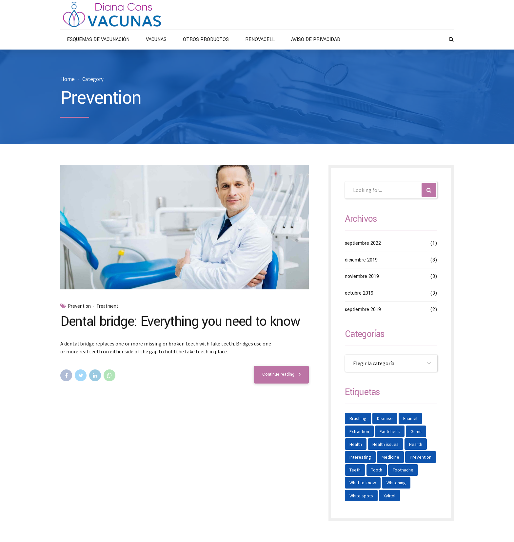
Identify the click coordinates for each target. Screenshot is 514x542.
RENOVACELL (260, 39)
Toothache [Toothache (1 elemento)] (403, 470)
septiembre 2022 (363, 243)
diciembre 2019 (361, 260)
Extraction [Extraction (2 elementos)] (359, 431)
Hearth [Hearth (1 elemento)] (415, 444)
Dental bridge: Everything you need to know (180, 321)
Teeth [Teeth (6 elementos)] (355, 470)
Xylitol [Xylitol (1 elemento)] (389, 496)
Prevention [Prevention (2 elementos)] (420, 457)
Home (67, 79)
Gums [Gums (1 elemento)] (416, 431)
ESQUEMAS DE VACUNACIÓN (98, 39)
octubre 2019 (359, 293)
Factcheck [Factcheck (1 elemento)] (390, 431)
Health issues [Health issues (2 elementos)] (385, 444)
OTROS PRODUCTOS (206, 39)
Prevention (79, 306)
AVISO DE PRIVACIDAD (315, 39)
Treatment (107, 306)
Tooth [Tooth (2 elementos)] (376, 470)
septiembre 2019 (363, 309)
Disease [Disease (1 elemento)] (385, 418)
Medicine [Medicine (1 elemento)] (390, 457)
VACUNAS (156, 39)
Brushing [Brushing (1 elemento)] (357, 418)
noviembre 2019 (362, 276)
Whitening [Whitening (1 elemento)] (396, 483)
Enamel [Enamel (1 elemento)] (410, 418)
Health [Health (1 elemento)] (355, 444)
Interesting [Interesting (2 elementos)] (360, 457)
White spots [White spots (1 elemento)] (361, 496)
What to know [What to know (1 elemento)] (362, 483)
